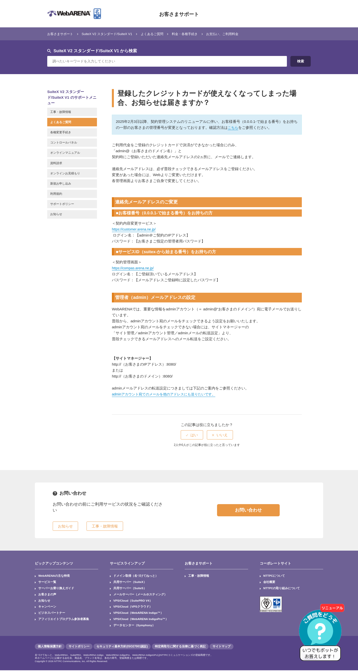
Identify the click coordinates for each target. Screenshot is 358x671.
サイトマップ (221, 647)
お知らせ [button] (65, 526)
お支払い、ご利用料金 (243, 34)
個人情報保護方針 (50, 647)
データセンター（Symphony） (134, 626)
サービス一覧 (47, 582)
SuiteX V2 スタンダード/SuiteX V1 (114, 34)
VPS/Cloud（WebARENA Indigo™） (138, 613)
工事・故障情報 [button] (105, 526)
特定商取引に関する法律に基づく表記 (180, 647)
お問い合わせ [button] (248, 510)
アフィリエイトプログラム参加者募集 (63, 620)
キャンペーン (47, 607)
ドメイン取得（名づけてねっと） (135, 576)
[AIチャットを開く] (322, 635)
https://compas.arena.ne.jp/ (134, 268)
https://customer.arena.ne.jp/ (135, 229)
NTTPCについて (274, 576)
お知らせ (44, 601)
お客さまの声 (47, 595)
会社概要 (269, 582)
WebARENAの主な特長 (54, 576)
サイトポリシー (79, 647)
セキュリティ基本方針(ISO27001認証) (122, 647)
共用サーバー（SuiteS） (129, 588)
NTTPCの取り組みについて (281, 588)
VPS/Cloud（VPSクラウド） (132, 607)
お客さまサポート (179, 13)
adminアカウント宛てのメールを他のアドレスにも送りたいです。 (167, 394)
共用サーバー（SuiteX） (129, 582)
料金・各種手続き (201, 34)
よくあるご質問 (165, 34)
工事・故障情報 (198, 576)
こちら (233, 127)
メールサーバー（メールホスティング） (140, 595)
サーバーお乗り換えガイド (56, 588)
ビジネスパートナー (51, 613)
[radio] (192, 434)
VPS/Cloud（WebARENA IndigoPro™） (141, 620)
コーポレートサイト (275, 563)
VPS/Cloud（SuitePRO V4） (133, 601)
